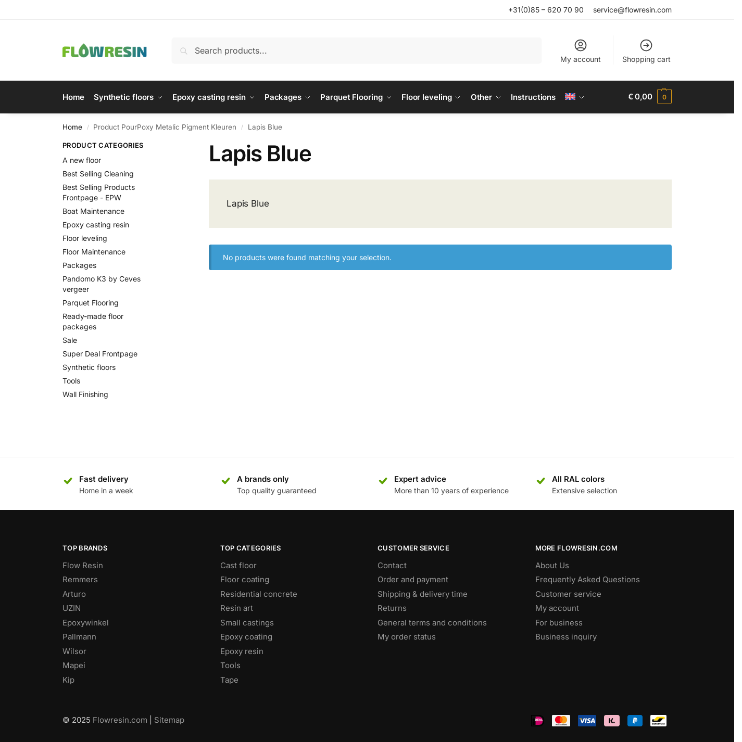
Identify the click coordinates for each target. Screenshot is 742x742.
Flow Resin (82, 564)
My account (580, 50)
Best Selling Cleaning (98, 172)
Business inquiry (566, 636)
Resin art (236, 607)
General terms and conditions (432, 621)
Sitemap (169, 718)
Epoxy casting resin (95, 223)
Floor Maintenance (93, 250)
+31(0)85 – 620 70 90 (546, 9)
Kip (68, 679)
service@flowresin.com (632, 9)
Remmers (80, 578)
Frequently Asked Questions (587, 578)
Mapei (73, 664)
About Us (552, 564)
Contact (392, 564)
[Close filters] (169, 145)
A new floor (81, 159)
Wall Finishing (85, 392)
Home (72, 126)
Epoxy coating (246, 636)
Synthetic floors (89, 366)
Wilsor (74, 650)
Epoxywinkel (85, 621)
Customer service (568, 593)
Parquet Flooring (90, 301)
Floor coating (244, 578)
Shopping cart (646, 50)
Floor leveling (84, 237)
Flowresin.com (120, 718)
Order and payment (413, 578)
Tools (71, 379)
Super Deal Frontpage (99, 352)
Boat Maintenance (93, 210)
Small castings (247, 621)
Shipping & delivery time (423, 593)
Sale (69, 339)
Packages (79, 264)
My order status (407, 636)
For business (559, 621)
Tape (229, 679)
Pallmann (79, 636)
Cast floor (238, 564)
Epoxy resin (241, 650)
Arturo (74, 593)
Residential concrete (258, 593)
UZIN (71, 607)
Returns (392, 607)
